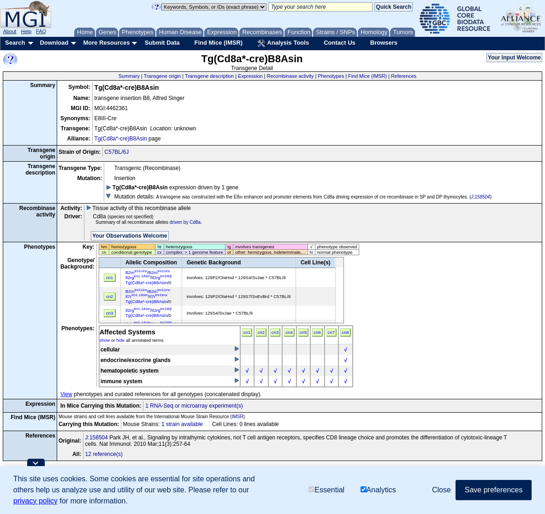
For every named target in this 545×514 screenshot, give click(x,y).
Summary (129, 76)
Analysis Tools (283, 43)
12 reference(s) (104, 454)
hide (120, 340)
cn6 (317, 332)
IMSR (237, 416)
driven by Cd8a (185, 222)
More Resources (106, 42)
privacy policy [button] (35, 501)
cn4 (288, 332)
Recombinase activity (290, 76)
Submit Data (162, 42)
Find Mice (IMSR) (218, 42)
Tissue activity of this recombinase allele (138, 208)
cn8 (345, 332)
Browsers (383, 42)
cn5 (303, 332)
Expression (250, 76)
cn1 (246, 332)
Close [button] (441, 490)
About (10, 31)
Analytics (378, 490)
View (66, 394)
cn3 (275, 332)
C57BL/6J (117, 152)
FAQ (41, 31)
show (105, 340)
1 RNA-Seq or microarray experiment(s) (194, 406)
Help (26, 31)
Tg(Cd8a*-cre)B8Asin (121, 138)
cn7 (331, 332)
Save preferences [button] (493, 490)
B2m (136, 272)
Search (15, 42)
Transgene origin (162, 76)
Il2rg (137, 277)
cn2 (260, 332)
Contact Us (339, 42)
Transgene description (209, 76)
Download (54, 42)
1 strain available (182, 424)
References (403, 76)
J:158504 (480, 196)
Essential (326, 490)
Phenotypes (331, 76)
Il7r (136, 296)
